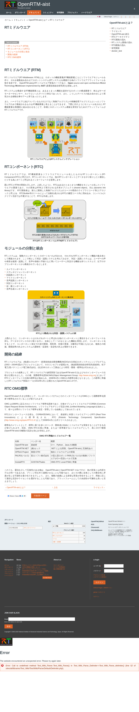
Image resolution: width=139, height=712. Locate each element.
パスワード (97, 571)
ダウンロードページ (29, 528)
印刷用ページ (40, 496)
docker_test (117, 51)
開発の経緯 (13, 54)
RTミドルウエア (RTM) (18, 46)
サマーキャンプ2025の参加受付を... (34, 573)
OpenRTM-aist (34, 4)
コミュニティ (48, 12)
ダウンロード (20, 12)
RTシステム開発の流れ (122, 42)
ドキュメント (34, 12)
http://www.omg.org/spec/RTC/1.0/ (20, 420)
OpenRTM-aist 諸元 (120, 34)
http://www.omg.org (87, 375)
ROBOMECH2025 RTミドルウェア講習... (35, 571)
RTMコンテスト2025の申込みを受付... (34, 565)
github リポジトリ (99, 592)
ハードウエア (86, 12)
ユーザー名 (97, 566)
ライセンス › (99, 487)
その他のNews (47, 577)
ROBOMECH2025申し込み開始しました (35, 574)
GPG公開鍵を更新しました (31, 567)
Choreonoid (95, 527)
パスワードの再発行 (99, 577)
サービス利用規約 (59, 567)
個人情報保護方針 (59, 569)
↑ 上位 (54, 487)
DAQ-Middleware (96, 530)
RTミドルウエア (119, 28)
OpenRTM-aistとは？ (38, 20)
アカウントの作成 (99, 575)
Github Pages (108, 16)
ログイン (116, 16)
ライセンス (117, 31)
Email (6, 619)
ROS (92, 524)
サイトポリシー (58, 565)
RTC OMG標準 (14, 57)
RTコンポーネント (58, 533)
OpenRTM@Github (97, 521)
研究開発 (60, 12)
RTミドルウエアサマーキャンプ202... (34, 569)
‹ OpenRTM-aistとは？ (15, 487)
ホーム (8, 12)
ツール (55, 539)
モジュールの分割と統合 (19, 52)
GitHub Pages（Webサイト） (103, 588)
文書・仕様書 (57, 542)
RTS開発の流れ (119, 45)
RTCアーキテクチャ (121, 37)
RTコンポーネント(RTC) (19, 49)
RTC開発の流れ (119, 40)
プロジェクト (72, 12)
